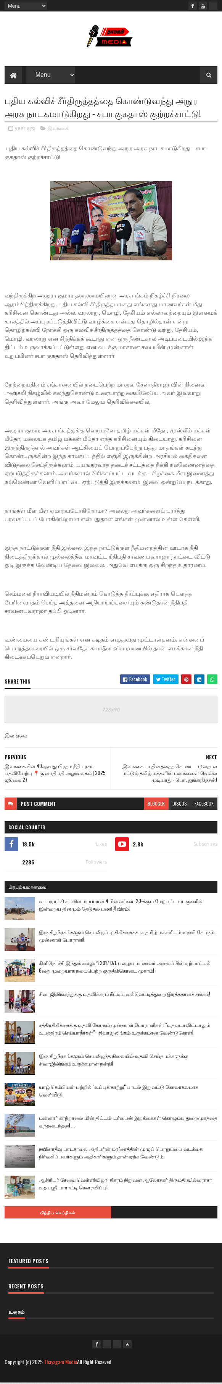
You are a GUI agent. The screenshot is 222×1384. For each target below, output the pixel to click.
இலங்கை (58, 129)
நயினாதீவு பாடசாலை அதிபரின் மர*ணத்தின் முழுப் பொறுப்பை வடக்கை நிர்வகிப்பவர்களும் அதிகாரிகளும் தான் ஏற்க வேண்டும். (121, 1153)
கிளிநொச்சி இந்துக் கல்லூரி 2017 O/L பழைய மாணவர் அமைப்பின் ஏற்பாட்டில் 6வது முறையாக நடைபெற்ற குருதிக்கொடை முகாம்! (125, 968)
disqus (179, 804)
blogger (156, 804)
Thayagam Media (60, 1363)
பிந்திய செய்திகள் (58, 1213)
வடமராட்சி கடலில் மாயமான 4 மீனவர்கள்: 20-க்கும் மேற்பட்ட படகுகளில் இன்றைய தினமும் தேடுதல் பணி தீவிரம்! (121, 906)
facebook (204, 804)
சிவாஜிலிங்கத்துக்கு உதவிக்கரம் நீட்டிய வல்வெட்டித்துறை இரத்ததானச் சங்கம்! (124, 995)
